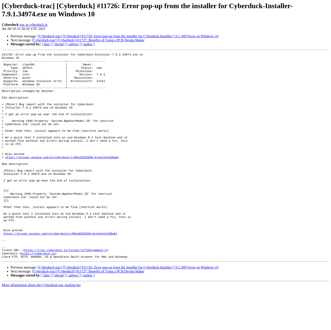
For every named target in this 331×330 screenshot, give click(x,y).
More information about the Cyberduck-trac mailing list (41, 326)
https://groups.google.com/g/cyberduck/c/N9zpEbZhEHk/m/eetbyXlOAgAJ (62, 178)
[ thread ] (59, 44)
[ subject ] (73, 44)
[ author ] (88, 44)
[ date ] (47, 44)
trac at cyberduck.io (33, 25)
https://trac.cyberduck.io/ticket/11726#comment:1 (65, 290)
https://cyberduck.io (38, 294)
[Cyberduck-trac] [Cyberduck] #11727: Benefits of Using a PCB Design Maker (88, 40)
